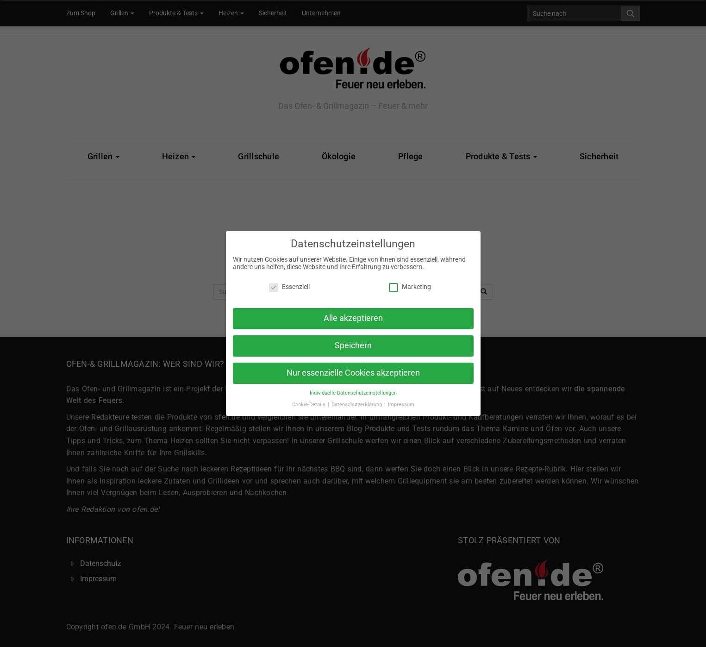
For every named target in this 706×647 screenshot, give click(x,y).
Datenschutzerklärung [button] (357, 405)
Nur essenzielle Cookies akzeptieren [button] (353, 372)
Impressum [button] (401, 405)
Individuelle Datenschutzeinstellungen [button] (353, 393)
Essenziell (289, 286)
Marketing (410, 286)
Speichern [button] (353, 345)
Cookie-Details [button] (309, 405)
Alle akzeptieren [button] (353, 318)
